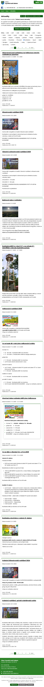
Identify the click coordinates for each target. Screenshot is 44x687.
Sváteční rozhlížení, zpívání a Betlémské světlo (19, 599)
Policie (31, 36)
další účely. (31, 678)
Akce (26, 34)
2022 (39, 31)
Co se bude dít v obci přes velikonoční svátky (18, 342)
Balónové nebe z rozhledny (12, 199)
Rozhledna (27, 38)
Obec (7, 9)
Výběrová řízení (31, 41)
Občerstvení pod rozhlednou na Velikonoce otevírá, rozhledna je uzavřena (21, 52)
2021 (34, 31)
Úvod (2, 9)
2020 (28, 31)
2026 (20, 34)
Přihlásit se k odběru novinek (34, 15)
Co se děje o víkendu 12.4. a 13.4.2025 (15, 451)
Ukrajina (5, 41)
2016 (7, 31)
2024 (9, 34)
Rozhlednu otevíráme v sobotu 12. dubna (17, 517)
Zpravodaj (5, 43)
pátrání (25, 36)
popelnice (38, 36)
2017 (13, 31)
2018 (18, 31)
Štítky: (2, 31)
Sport (34, 38)
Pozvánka (11, 38)
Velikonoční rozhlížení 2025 (12, 307)
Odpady (17, 36)
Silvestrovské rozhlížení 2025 (12, 111)
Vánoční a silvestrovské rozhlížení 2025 (16, 150)
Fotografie (38, 34)
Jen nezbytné (22, 684)
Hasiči (4, 36)
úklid (40, 38)
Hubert (11, 36)
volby (23, 41)
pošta (4, 38)
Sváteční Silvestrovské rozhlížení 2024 (16, 559)
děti (31, 34)
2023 (4, 34)
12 (29, 46)
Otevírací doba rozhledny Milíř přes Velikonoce (19, 397)
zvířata (13, 43)
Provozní (19, 38)
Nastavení (30, 684)
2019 (23, 31)
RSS (22, 15)
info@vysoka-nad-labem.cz (25, 6)
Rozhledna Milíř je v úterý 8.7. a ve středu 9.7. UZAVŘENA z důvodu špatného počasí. (18, 245)
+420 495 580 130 (10, 6)
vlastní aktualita (14, 41)
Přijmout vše (14, 684)
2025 (15, 34)
